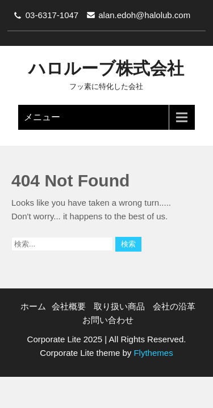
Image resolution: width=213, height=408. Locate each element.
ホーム (33, 306)
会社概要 (69, 306)
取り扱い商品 (119, 306)
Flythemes (152, 353)
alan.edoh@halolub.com (144, 15)
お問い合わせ (107, 320)
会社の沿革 (174, 306)
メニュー (42, 117)
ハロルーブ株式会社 (106, 68)
